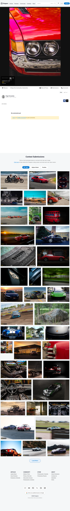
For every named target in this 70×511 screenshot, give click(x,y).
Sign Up (66, 3)
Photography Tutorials (42, 474)
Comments (64, 88)
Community (22, 3)
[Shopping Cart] (58, 3)
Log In (62, 3)
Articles (11, 3)
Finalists (44, 167)
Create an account (21, 117)
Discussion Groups (28, 477)
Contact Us (54, 475)
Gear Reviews (14, 475)
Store (34, 3)
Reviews (16, 3)
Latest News (14, 474)
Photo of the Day (27, 475)
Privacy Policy (30, 497)
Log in (13, 117)
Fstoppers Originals (15, 477)
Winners (5, 88)
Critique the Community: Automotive (19, 88)
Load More (35, 460)
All (26, 167)
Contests (29, 3)
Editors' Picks (26, 474)
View (61, 92)
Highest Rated (35, 167)
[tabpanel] (35, 319)
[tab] (26, 167)
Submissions (55, 88)
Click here (16, 162)
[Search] (43, 3)
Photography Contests (28, 479)
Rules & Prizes (43, 88)
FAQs (52, 479)
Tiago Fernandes (10, 96)
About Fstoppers (55, 474)
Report (65, 92)
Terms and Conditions (38, 497)
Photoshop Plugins (42, 475)
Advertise (53, 477)
